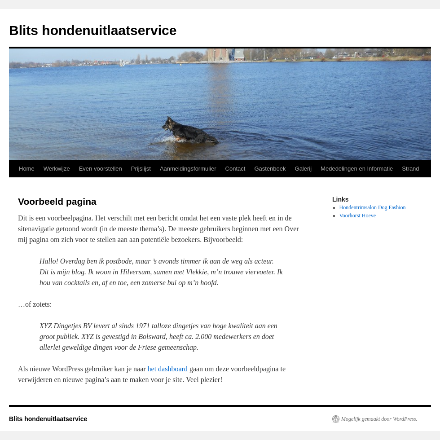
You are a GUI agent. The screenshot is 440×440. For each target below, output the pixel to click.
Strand (410, 168)
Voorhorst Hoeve (357, 215)
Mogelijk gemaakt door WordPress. (379, 419)
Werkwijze (57, 168)
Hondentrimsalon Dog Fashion (372, 207)
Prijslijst (141, 168)
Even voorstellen (100, 168)
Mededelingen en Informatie (357, 168)
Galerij (303, 168)
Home (27, 168)
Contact (235, 168)
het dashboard (168, 369)
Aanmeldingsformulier (188, 168)
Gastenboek (270, 168)
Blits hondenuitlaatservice (92, 30)
